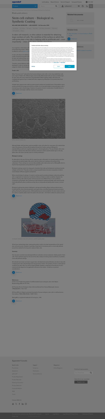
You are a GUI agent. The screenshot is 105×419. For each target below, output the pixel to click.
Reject (58, 66)
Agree (69, 66)
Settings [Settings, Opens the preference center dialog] (33, 66)
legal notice (63, 62)
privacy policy (56, 62)
